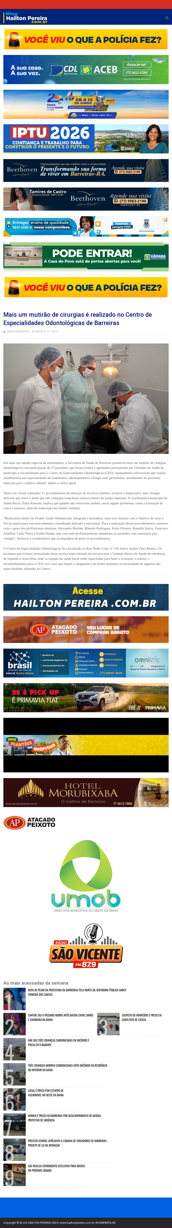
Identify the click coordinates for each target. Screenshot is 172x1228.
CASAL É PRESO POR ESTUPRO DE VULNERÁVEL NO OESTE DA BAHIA (46, 1092)
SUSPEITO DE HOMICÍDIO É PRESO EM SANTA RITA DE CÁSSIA (141, 1017)
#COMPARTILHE (105, 1222)
